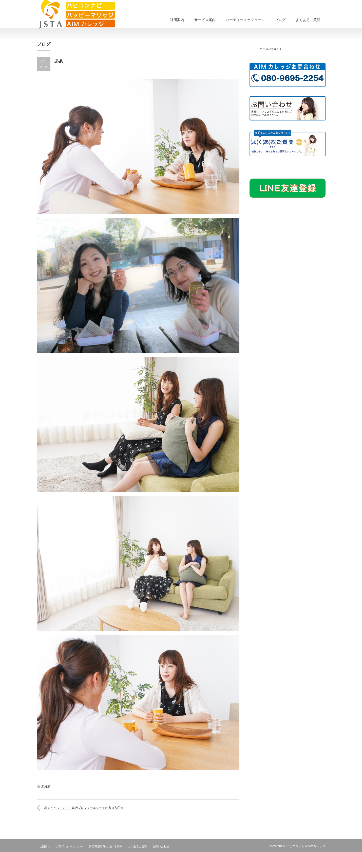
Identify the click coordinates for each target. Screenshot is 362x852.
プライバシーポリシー (70, 846)
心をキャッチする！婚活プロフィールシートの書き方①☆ (83, 808)
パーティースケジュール (245, 20)
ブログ (280, 20)
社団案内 (177, 20)
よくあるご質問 (308, 20)
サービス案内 (205, 20)
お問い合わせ (161, 846)
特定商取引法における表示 (105, 846)
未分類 (45, 786)
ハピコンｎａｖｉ (271, 48)
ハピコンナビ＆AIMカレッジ (306, 846)
